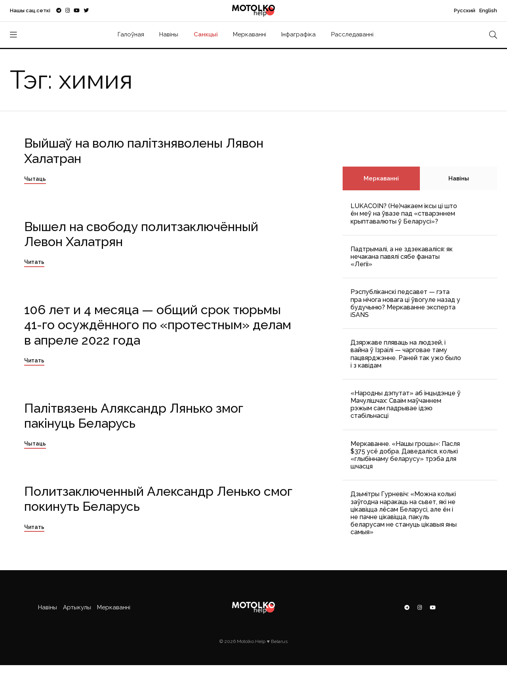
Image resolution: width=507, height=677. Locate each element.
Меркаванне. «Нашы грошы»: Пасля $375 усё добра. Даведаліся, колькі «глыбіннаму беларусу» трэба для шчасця (405, 455)
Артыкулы (77, 607)
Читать (34, 262)
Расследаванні (352, 34)
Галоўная (131, 34)
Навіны (168, 34)
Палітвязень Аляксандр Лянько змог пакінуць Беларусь (133, 415)
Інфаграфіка (298, 34)
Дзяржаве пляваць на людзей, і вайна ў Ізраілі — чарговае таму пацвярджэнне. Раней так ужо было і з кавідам (406, 354)
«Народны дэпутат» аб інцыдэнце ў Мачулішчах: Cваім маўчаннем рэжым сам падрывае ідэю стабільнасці (406, 404)
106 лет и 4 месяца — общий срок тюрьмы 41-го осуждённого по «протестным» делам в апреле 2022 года (157, 324)
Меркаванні (249, 34)
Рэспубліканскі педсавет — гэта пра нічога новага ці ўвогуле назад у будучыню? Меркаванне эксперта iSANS (405, 303)
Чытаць (35, 179)
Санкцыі (206, 34)
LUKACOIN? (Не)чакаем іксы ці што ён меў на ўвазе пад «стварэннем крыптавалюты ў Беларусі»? (404, 213)
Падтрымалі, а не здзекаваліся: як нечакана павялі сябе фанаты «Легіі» (402, 256)
